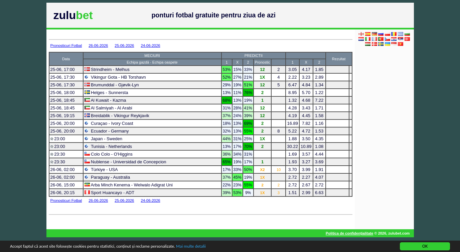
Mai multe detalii (206, 247)
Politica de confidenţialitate (349, 233)
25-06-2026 (124, 46)
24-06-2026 (150, 46)
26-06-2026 (98, 46)
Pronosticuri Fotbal (66, 46)
